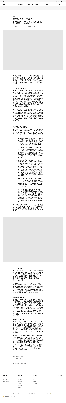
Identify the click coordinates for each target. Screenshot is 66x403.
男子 (25, 4)
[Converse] (7, 1)
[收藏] (59, 4)
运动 (47, 4)
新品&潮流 (20, 4)
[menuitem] (20, 394)
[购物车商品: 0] (62, 4)
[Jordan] (4, 1)
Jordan (42, 4)
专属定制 (37, 4)
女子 (29, 4)
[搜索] (56, 4)
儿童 (33, 4)
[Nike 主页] (5, 4)
